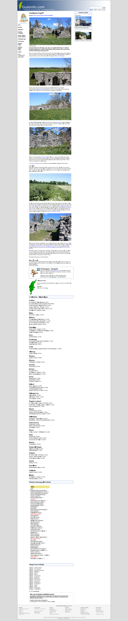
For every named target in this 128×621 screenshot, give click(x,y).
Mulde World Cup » (35, 544)
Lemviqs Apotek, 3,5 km (35, 389)
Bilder (19, 54)
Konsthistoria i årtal (63, 596)
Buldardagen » (34, 547)
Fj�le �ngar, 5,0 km (35, 395)
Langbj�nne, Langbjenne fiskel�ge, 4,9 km (41, 330)
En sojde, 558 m (33, 370)
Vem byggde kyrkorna (48, 596)
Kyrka (42, 15)
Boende (20, 27)
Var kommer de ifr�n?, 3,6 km (37, 439)
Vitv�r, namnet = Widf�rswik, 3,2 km (39, 432)
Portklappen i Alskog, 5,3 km (37, 362)
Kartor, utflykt (21, 35)
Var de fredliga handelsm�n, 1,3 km (39, 322)
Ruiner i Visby (53, 612)
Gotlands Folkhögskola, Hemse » (39, 491)
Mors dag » (33, 508)
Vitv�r (33, 205)
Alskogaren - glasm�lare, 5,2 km (38, 418)
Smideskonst (56, 596)
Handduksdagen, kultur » (37, 505)
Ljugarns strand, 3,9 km (35, 472)
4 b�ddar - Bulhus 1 (33, 573)
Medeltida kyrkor (53, 609)
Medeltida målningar (84, 613)
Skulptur (41, 597)
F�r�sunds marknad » (37, 520)
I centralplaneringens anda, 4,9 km (38, 387)
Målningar (32, 597)
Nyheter (20, 43)
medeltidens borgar (55, 211)
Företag (20, 32)
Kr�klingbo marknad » (36, 528)
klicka (57, 283)
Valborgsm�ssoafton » (36, 497)
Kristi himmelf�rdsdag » (37, 504)
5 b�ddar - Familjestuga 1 (35, 582)
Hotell (20, 611)
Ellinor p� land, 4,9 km (35, 386)
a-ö (104, 9)
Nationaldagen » (34, 511)
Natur (19, 49)
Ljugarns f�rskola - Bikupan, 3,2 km (39, 307)
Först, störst (20, 57)
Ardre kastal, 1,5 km (34, 366)
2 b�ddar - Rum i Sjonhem (35, 569)
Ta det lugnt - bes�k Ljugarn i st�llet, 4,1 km (41, 405)
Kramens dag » (34, 546)
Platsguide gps (22, 39)
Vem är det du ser (64, 595)
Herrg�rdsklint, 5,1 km (35, 342)
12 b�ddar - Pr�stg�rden (35, 588)
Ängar (51, 613)
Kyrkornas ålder (48, 595)
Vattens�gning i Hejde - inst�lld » (40, 555)
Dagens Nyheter (68, 609)
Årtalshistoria (37, 612)
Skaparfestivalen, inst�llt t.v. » (38, 550)
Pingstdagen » (34, 506)
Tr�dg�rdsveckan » (36, 512)
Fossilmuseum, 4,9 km (35, 410)
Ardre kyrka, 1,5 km (34, 380)
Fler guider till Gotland (85, 614)
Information (21, 41)
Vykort (19, 52)
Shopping (20, 33)
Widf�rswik (62, 205)
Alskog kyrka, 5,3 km (34, 378)
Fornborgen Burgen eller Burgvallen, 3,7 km (41, 341)
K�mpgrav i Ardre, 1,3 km (36, 397)
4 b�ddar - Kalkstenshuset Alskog (36, 570)
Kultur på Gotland (100, 611)
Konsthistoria (37, 613)
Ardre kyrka (58, 122)
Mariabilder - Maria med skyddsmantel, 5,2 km (41, 420)
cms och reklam (81, 617)
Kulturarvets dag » (35, 529)
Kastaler (82, 611)
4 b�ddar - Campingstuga (34, 575)
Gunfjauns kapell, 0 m (35, 381)
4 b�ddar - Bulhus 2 (33, 574)
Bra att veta (98, 608)
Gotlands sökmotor (100, 614)
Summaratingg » (35, 525)
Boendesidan (36, 591)
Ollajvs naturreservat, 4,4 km (37, 425)
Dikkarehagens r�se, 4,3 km (37, 467)
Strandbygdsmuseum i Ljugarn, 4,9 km (39, 413)
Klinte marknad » (35, 534)
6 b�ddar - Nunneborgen (34, 587)
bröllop (53, 601)
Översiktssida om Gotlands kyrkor (37, 595)
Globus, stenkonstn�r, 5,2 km (37, 456)
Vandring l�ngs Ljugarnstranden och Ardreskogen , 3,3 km (45, 348)
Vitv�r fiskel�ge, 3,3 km (36, 332)
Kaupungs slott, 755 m (35, 344)
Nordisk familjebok (46, 157)
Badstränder (83, 608)
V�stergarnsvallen (36, 245)
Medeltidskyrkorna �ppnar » (38, 500)
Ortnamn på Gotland (54, 614)
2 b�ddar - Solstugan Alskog (35, 567)
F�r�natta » (34, 532)
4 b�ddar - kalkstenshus (34, 581)
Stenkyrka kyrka (41, 247)
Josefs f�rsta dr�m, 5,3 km (37, 458)
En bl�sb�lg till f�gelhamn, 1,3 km (39, 319)
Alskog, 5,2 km (33, 462)
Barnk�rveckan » (35, 517)
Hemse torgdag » (35, 535)
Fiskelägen (82, 609)
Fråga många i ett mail (24, 608)
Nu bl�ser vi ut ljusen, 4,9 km (37, 310)
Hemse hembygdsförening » (38, 494)
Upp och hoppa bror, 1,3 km (36, 406)
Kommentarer (21, 56)
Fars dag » (33, 540)
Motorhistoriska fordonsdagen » (39, 509)
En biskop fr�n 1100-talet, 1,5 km (38, 455)
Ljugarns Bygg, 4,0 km (35, 353)
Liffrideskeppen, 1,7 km (35, 450)
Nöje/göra (20, 29)
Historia (20, 47)
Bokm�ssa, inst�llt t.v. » (37, 558)
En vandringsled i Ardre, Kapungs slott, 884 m (41, 303)
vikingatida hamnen (50, 245)
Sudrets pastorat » (35, 496)
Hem (19, 25)
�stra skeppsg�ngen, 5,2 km (37, 374)
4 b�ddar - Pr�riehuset (34, 578)
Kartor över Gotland (38, 611)
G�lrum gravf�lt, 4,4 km (36, 449)
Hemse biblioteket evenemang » (39, 493)
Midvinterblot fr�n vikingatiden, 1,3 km (39, 321)
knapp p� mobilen (55, 270)
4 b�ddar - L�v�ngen (34, 571)
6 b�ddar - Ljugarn (33, 585)
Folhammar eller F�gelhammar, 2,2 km (40, 305)
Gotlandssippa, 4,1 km (35, 336)
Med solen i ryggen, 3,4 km (36, 315)
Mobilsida (50, 15)
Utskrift (46, 15)
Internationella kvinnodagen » (38, 548)
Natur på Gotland (99, 612)
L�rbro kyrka (62, 247)
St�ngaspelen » (35, 518)
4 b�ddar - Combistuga (34, 577)
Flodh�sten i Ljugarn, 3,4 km (37, 372)
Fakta (19, 44)
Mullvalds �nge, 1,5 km (35, 478)
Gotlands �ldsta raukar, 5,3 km (37, 438)
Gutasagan (61, 55)
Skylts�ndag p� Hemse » (37, 543)
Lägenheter (21, 612)
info (102, 9)
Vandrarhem (21, 614)
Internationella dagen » (36, 541)
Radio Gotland (68, 608)
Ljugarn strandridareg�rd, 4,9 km (38, 412)
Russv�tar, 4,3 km (34, 427)
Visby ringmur (53, 611)
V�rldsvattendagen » (36, 553)
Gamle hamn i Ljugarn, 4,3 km (37, 329)
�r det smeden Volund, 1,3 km (37, 324)
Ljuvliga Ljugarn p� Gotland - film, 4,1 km (40, 308)
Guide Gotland (22, 36)
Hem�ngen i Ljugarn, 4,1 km (37, 477)
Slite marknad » (34, 523)
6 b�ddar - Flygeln (33, 586)
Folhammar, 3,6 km (34, 424)
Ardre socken (37, 15)
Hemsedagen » (34, 515)
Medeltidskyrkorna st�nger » (38, 531)
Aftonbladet (67, 612)
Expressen (67, 611)
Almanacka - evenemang (39, 608)
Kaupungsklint (41, 89)
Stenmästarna (33, 596)
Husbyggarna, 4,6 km (35, 444)
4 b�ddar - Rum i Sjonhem (35, 579)
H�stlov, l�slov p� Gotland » (38, 537)
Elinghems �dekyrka (52, 247)
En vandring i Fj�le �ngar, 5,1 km (38, 302)
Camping (21, 609)
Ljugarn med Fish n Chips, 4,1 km (38, 390)
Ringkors (37, 597)
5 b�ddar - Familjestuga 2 (35, 583)
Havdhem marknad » (36, 526)
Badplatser (52, 608)
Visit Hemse (53, 276)
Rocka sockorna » (35, 552)
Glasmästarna (40, 596)
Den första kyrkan (56, 595)
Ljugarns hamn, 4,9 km (35, 357)
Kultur (19, 48)
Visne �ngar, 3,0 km (35, 398)
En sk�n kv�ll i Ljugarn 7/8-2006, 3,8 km (40, 403)
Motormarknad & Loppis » (37, 502)
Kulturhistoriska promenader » (38, 490)
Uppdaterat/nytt (21, 55)
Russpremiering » (35, 522)
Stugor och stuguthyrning (24, 613)
